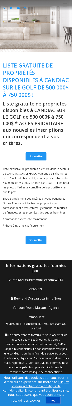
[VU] (53, 400)
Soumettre (36, 156)
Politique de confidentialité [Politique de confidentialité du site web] (45, 372)
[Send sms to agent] (11, 7)
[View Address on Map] (36, 326)
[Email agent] (19, 7)
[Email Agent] (31, 280)
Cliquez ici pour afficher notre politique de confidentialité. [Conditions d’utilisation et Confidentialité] (36, 386)
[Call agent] (4, 7)
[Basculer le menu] (65, 5)
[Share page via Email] (25, 7)
